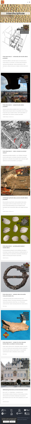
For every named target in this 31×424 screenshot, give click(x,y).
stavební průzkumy (25, 27)
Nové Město (26, 25)
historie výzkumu (25, 168)
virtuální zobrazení (24, 80)
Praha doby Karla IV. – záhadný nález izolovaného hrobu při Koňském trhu (14, 295)
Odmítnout (6, 421)
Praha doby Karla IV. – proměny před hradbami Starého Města (14, 246)
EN (27, 2)
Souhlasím (12, 421)
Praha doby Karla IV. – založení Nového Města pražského (13, 105)
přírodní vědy (25, 173)
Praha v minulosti (25, 171)
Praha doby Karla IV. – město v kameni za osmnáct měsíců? (14, 152)
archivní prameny (25, 75)
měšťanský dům (25, 362)
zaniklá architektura (24, 32)
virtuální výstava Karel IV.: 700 (23, 29)
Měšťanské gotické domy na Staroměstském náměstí (15, 389)
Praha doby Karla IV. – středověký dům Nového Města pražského (15, 57)
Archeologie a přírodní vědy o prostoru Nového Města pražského (15, 198)
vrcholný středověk (24, 31)
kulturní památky (25, 360)
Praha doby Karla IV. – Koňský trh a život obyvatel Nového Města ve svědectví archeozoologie (14, 343)
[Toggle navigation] (29, 2)
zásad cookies (13, 419)
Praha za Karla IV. (25, 314)
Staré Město (26, 365)
